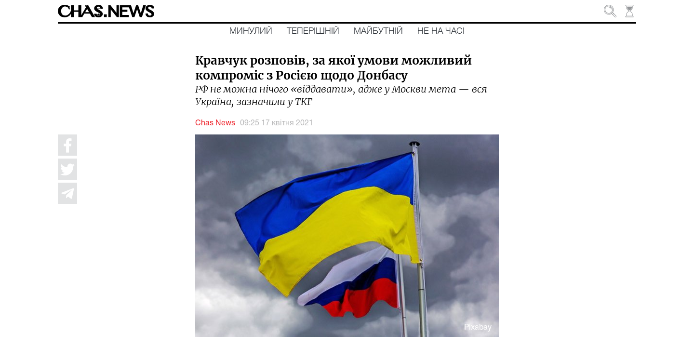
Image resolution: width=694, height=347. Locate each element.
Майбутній (378, 31)
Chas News (215, 123)
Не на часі (441, 31)
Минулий (250, 31)
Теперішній (313, 31)
